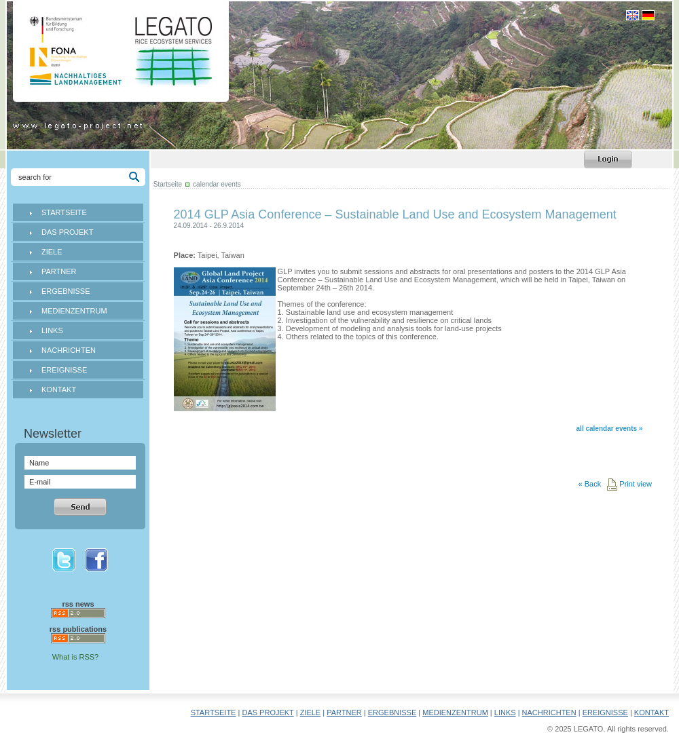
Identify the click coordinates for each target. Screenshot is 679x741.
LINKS (52, 330)
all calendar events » (609, 428)
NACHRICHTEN (68, 350)
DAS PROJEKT (67, 232)
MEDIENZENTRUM (74, 311)
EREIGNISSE (64, 370)
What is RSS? (75, 657)
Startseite (167, 184)
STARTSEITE (64, 212)
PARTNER (59, 271)
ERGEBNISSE (65, 291)
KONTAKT (58, 389)
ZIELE (51, 252)
